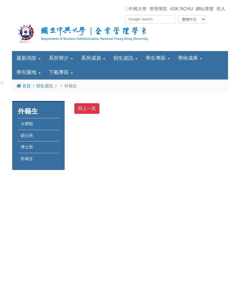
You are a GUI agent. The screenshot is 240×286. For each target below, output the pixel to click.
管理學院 (158, 8)
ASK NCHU (181, 8)
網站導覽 (205, 8)
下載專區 (59, 72)
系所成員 (91, 58)
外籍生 (27, 158)
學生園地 (26, 72)
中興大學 (137, 8)
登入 (220, 8)
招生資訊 (123, 58)
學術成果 (188, 58)
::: (127, 8)
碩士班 (27, 135)
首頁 (23, 85)
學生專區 (156, 58)
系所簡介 (59, 58)
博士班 (27, 147)
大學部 (27, 123)
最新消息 (26, 58)
